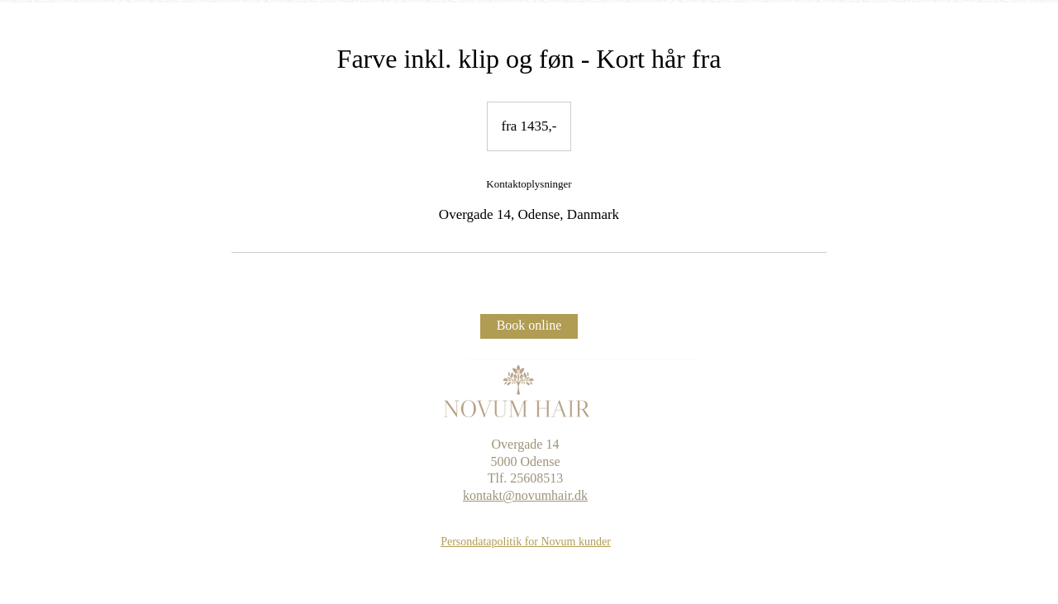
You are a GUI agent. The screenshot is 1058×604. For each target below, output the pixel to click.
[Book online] (529, 326)
